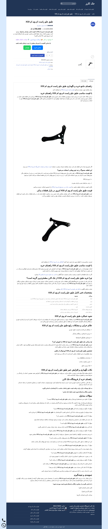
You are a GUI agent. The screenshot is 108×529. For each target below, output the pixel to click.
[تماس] (4, 520)
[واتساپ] (4, 525)
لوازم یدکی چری (61, 9)
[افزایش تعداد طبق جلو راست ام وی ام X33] (47, 55)
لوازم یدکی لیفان (53, 9)
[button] (92, 56)
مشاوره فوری (37, 47)
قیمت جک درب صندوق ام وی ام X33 (61, 187)
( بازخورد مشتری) (41, 25)
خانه (93, 14)
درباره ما (30, 9)
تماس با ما (35, 9)
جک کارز (90, 3)
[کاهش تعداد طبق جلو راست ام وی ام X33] (52, 55)
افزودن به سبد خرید (37, 55)
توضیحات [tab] (91, 80)
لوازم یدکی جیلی (71, 9)
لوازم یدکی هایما (43, 9)
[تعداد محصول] (49, 55)
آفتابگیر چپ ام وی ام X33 (56, 262)
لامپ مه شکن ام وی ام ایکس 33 (47, 274)
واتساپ (27, 47)
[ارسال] (61, 3)
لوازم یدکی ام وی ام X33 (82, 14)
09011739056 (57, 506)
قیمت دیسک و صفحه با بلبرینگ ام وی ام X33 (40, 166)
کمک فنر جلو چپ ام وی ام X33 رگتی (70, 289)
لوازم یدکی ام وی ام (89, 9)
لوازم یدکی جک (79, 9)
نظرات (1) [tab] (84, 80)
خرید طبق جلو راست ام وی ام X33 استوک (39, 64)
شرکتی (48, 68)
